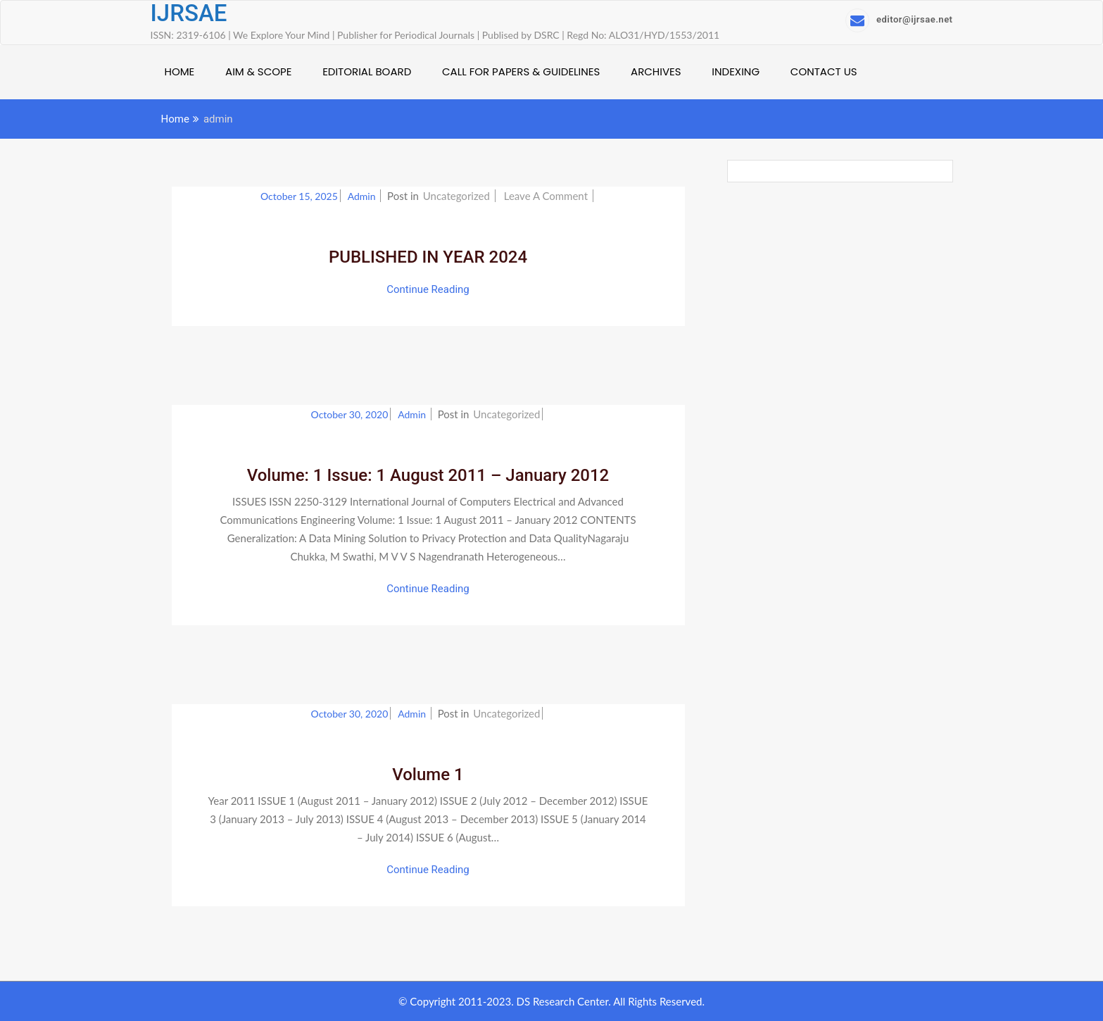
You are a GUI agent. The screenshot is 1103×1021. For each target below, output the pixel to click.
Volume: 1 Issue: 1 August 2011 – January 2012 (428, 475)
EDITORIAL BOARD (366, 71)
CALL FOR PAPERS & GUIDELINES (521, 71)
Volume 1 (427, 774)
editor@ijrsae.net (898, 19)
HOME (180, 71)
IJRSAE (189, 13)
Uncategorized (456, 195)
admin (363, 196)
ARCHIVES (656, 71)
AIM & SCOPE (258, 71)
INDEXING (736, 71)
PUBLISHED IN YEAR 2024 (428, 257)
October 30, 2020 (350, 414)
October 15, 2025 (299, 196)
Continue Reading (427, 289)
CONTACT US (823, 71)
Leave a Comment (547, 196)
